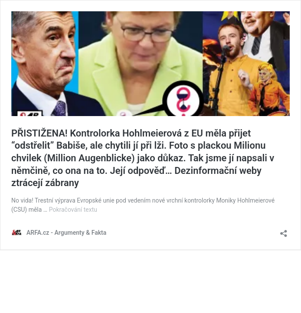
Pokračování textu (73, 209)
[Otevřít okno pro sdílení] (284, 230)
